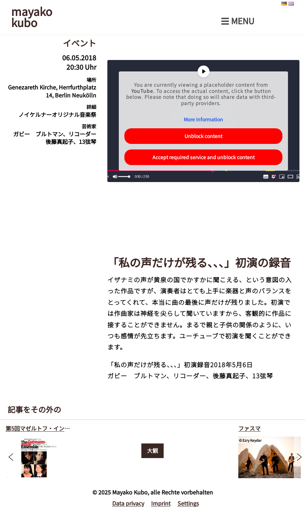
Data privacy (128, 503)
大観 (152, 450)
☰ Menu (237, 21)
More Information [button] (203, 120)
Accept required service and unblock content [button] (203, 157)
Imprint (161, 503)
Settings (188, 503)
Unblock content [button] (203, 135)
